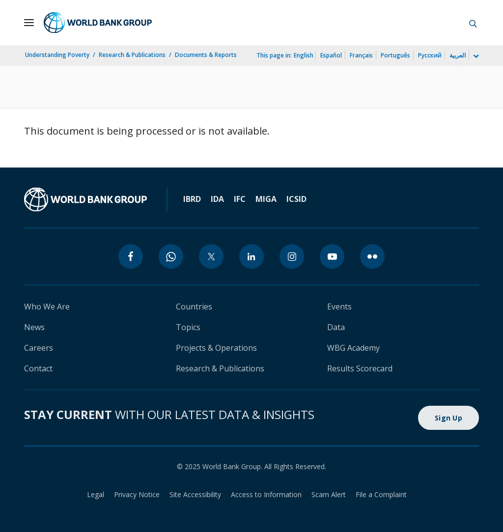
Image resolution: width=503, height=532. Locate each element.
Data (336, 327)
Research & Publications (132, 55)
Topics (188, 327)
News (34, 327)
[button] (473, 22)
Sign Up (448, 417)
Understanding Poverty (57, 55)
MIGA (266, 199)
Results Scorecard (359, 368)
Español (331, 55)
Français (361, 55)
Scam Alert (328, 494)
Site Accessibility (195, 494)
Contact (38, 368)
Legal (95, 494)
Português (395, 55)
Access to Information (266, 494)
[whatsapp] (171, 256)
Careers (38, 347)
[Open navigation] (29, 22)
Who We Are (47, 306)
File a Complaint (381, 494)
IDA (217, 199)
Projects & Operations (216, 347)
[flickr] (372, 256)
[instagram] (291, 256)
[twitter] (211, 256)
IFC (240, 199)
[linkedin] (251, 256)
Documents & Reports (206, 55)
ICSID (296, 199)
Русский (430, 55)
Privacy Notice (137, 494)
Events (339, 306)
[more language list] (475, 56)
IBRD (192, 199)
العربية (457, 55)
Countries (194, 306)
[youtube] (332, 256)
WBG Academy (353, 347)
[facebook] (130, 256)
